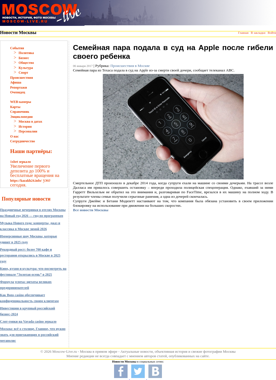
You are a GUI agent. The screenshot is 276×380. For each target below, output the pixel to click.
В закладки (258, 32)
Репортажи (18, 87)
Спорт (23, 73)
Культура (26, 68)
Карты (15, 107)
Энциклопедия (21, 117)
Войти (272, 32)
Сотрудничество (22, 141)
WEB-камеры (20, 102)
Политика (26, 53)
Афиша (15, 82)
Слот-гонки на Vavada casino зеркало (28, 321)
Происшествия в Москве (130, 66)
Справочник (19, 112)
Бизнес (24, 58)
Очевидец (17, 92)
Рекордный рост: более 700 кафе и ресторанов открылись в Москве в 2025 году (30, 255)
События (17, 48)
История (25, 127)
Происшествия (21, 78)
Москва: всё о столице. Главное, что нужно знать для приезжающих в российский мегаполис (33, 335)
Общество (26, 63)
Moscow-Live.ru (64, 351)
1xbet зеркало (20, 162)
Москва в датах (30, 121)
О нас (14, 136)
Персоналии (28, 131)
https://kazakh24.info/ (26, 181)
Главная (243, 32)
